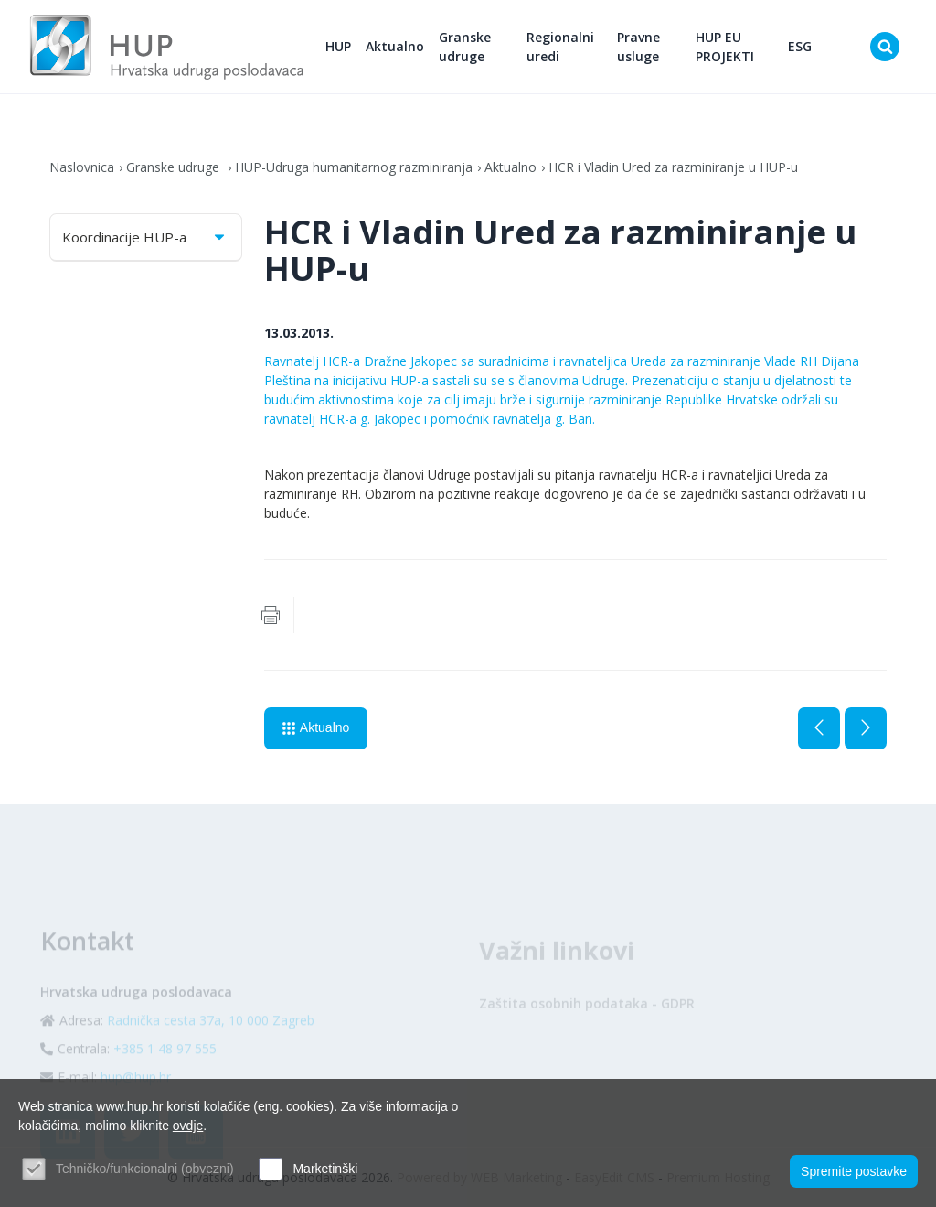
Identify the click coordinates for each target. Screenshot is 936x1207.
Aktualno (395, 46)
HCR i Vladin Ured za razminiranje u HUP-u (673, 167)
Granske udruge (465, 46)
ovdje (188, 1125)
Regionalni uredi (560, 46)
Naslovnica (81, 167)
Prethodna (819, 728)
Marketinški (324, 1168)
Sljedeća (866, 728)
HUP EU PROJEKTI (725, 46)
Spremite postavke (854, 1171)
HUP (338, 46)
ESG (800, 46)
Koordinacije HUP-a (145, 237)
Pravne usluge (638, 46)
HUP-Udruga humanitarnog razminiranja (354, 167)
